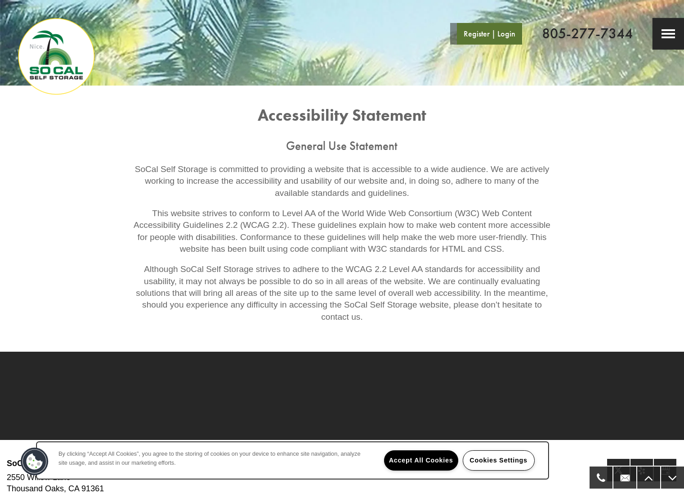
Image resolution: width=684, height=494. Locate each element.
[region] (292, 460)
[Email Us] (624, 477)
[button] (486, 34)
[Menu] (668, 34)
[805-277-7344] (600, 477)
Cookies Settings (498, 460)
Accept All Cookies (421, 460)
